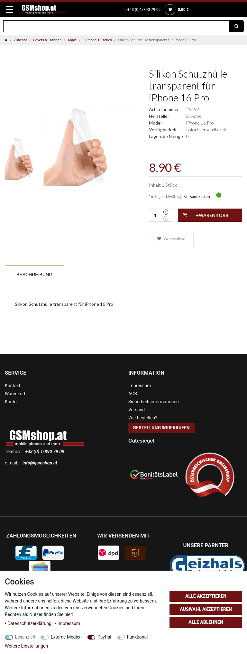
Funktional (137, 637)
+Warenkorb (205, 215)
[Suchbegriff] (116, 26)
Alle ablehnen (205, 622)
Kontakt (12, 385)
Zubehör (20, 40)
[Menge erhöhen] (165, 212)
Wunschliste (171, 238)
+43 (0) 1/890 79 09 (44, 451)
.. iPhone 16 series (97, 40)
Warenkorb (15, 393)
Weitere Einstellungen (26, 646)
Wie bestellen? (142, 417)
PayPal (104, 637)
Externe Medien (66, 637)
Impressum (139, 385)
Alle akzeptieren (205, 596)
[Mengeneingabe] (155, 215)
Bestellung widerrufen (161, 427)
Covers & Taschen (47, 40)
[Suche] (236, 26)
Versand (136, 409)
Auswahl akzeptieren (206, 609)
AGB (132, 393)
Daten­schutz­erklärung (28, 623)
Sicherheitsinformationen (153, 401)
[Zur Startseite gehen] (6, 40)
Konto (11, 401)
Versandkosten (197, 196)
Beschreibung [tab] (34, 274)
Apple (72, 40)
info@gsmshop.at (40, 462)
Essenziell (25, 637)
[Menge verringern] (165, 218)
